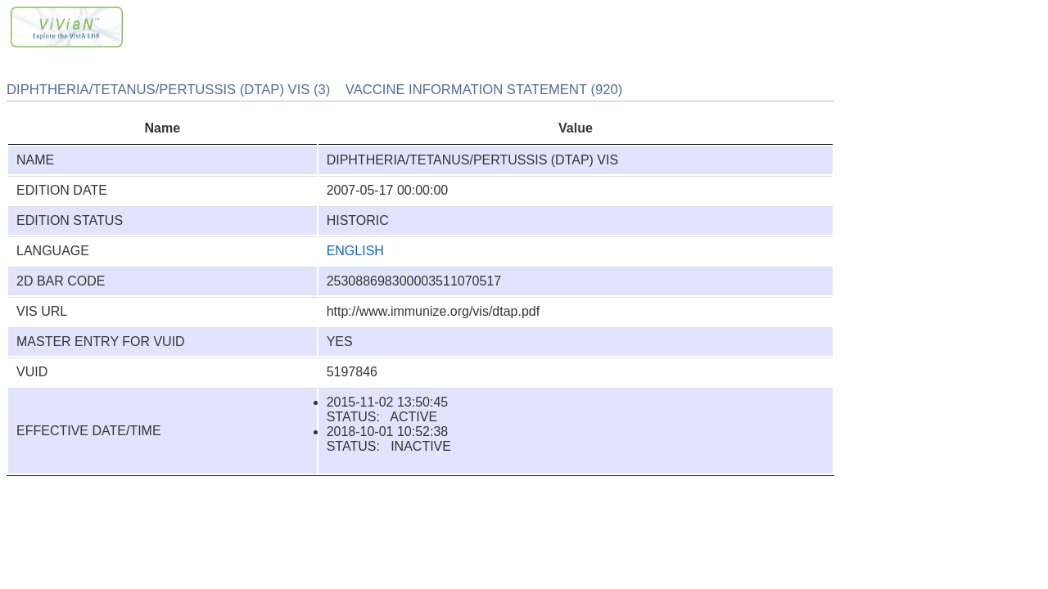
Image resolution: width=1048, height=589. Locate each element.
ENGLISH (355, 251)
